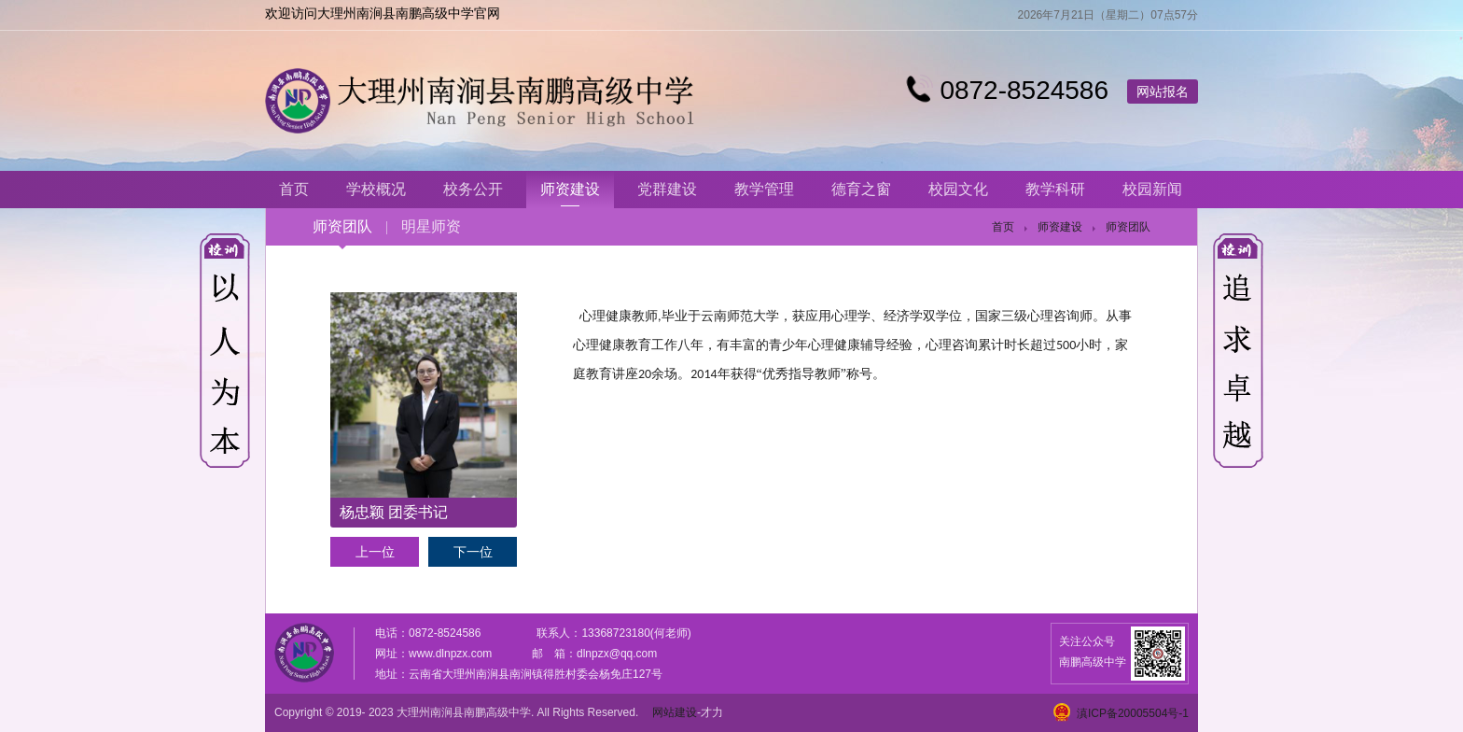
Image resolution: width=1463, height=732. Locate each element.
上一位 (375, 551)
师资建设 (1060, 226)
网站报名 (1162, 91)
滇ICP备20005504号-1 (1133, 713)
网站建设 (674, 712)
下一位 (473, 551)
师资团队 (342, 226)
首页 (1003, 226)
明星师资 (431, 226)
